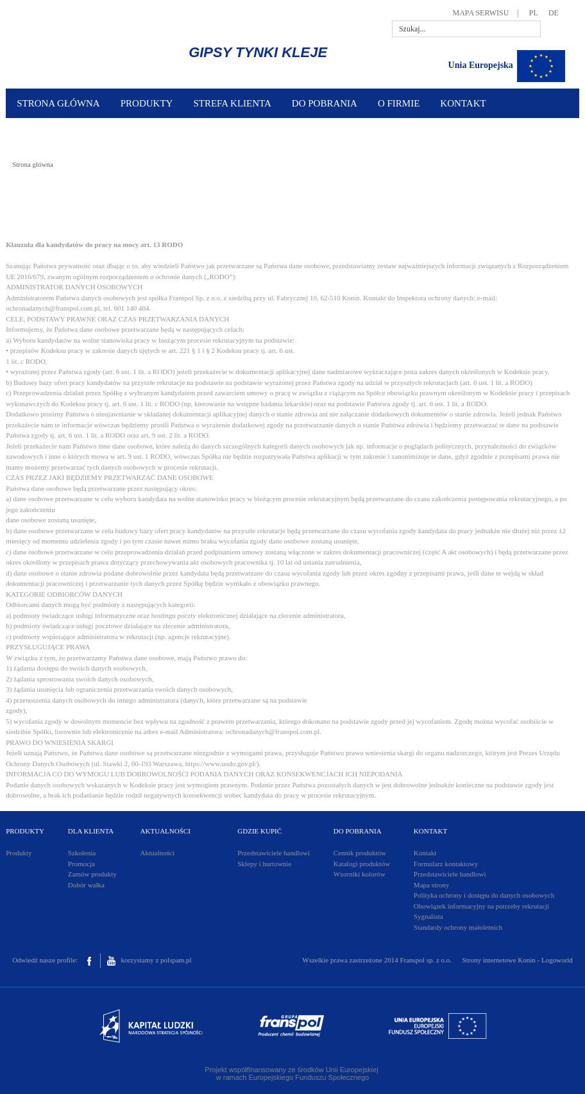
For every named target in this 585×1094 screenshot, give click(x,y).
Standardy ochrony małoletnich (458, 927)
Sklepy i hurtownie (264, 864)
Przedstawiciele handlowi (273, 853)
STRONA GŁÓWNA (58, 103)
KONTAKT (463, 103)
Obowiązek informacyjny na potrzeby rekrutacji (481, 906)
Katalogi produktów (362, 864)
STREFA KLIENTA (232, 103)
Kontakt (425, 853)
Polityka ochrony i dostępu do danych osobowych (484, 895)
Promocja (81, 864)
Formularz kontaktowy (446, 864)
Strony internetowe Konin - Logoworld (517, 960)
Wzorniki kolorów (360, 874)
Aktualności (157, 853)
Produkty (18, 853)
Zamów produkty (92, 874)
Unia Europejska (480, 65)
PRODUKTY (147, 103)
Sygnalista (428, 916)
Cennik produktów (360, 853)
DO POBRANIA (324, 103)
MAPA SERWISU (481, 12)
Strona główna (32, 164)
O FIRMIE (399, 103)
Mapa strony (431, 885)
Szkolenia (82, 853)
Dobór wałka (86, 885)
